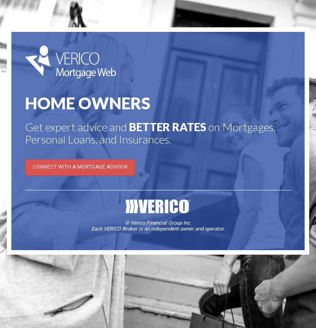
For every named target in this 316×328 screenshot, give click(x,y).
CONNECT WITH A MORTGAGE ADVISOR (80, 167)
